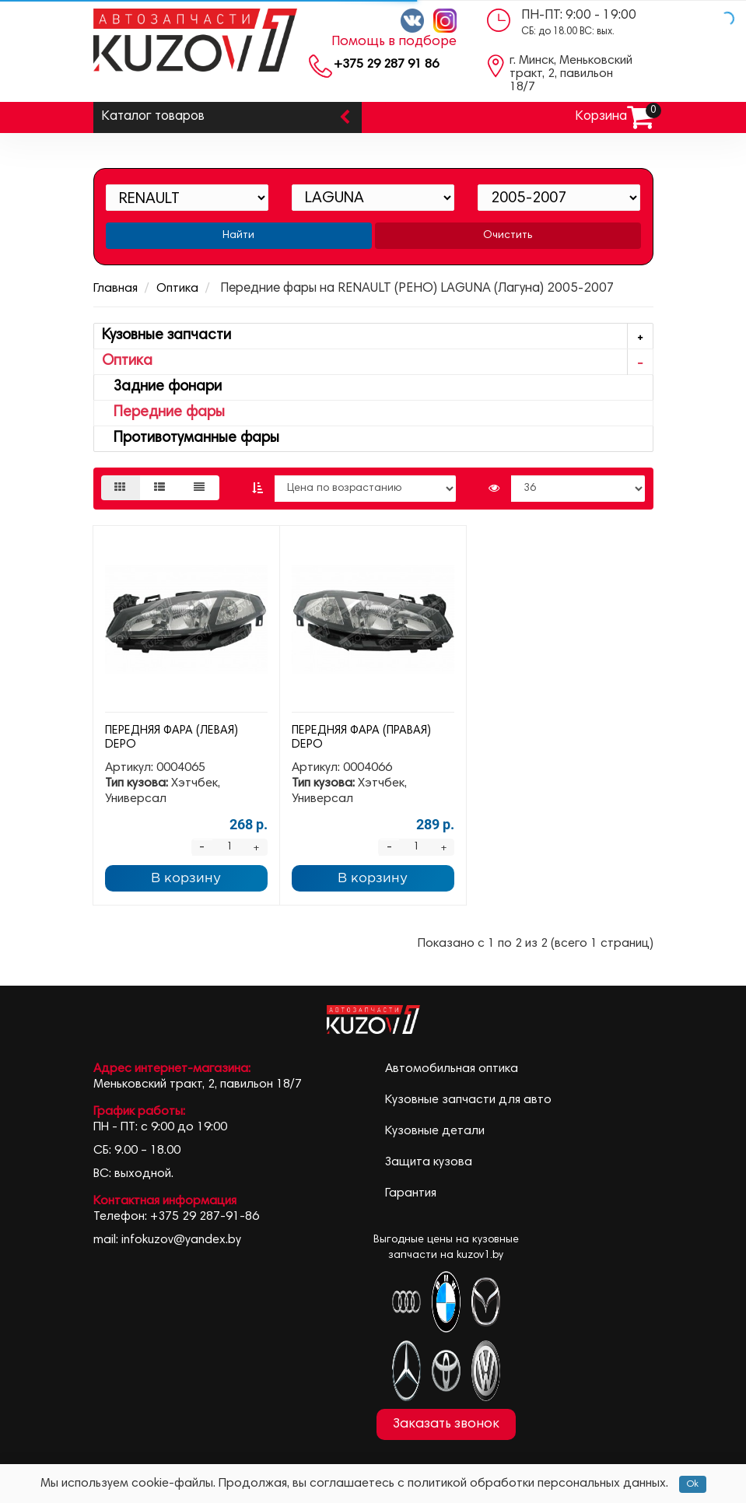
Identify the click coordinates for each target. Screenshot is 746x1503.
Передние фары (163, 412)
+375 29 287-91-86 (204, 1216)
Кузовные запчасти (377, 336)
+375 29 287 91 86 (386, 64)
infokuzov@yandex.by (181, 1240)
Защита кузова (428, 1162)
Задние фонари (162, 387)
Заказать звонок (446, 1424)
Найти (238, 235)
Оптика (177, 288)
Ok (693, 1484)
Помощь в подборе (394, 42)
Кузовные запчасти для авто (468, 1100)
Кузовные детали (435, 1131)
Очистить (507, 235)
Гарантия (410, 1193)
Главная (115, 288)
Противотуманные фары (190, 438)
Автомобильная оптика (451, 1069)
